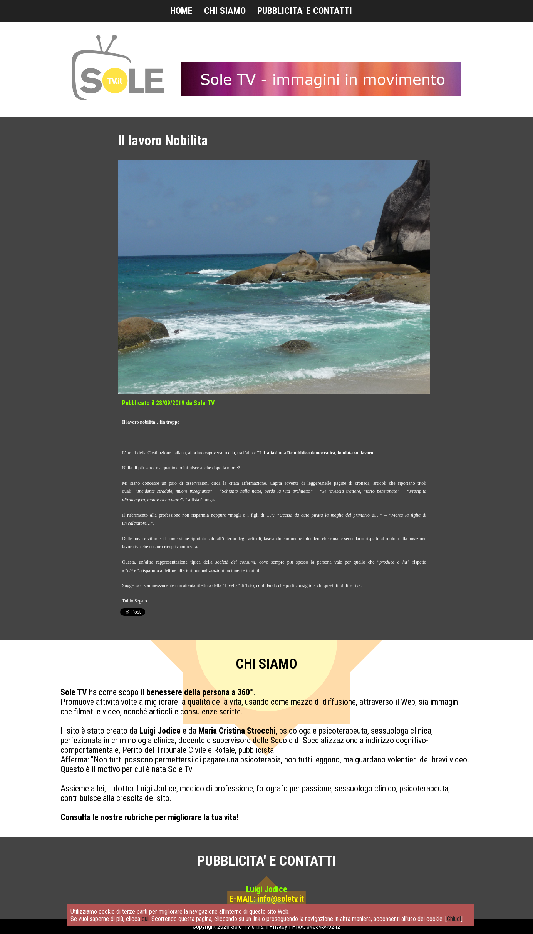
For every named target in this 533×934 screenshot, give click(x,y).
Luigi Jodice (160, 731)
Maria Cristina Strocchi (237, 731)
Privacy (278, 926)
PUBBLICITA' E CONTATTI (304, 10)
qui (145, 918)
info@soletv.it (280, 899)
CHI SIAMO (225, 10)
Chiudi (454, 918)
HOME (181, 10)
